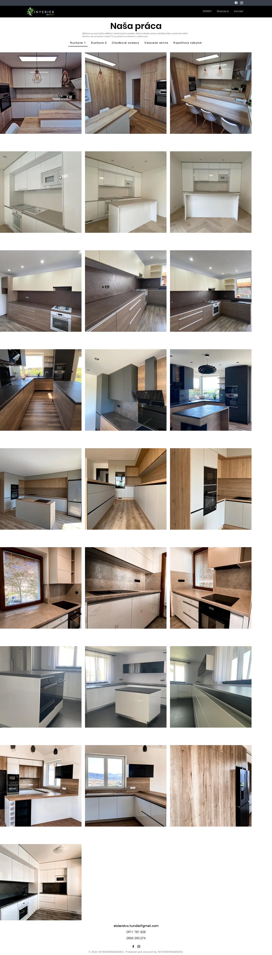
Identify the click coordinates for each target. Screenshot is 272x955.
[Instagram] (242, 3)
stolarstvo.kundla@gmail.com (136, 926)
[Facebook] (236, 3)
